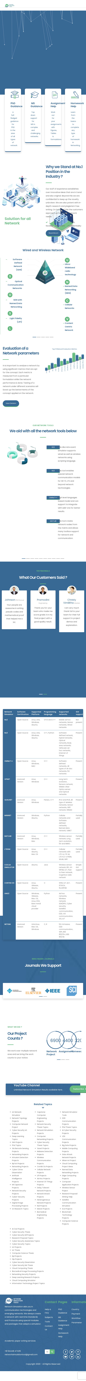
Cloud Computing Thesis (22, 1268)
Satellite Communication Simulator (69, 1203)
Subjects (49, 1317)
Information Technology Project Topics (28, 1283)
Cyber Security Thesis (21, 1232)
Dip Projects (17, 1259)
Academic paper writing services (20, 1340)
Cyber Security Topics (21, 1244)
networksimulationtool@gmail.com (21, 1354)
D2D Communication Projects (69, 1121)
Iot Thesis (16, 1250)
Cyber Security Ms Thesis (22, 1265)
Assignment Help (58, 105)
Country (75, 1309)
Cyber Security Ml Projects (23, 1235)
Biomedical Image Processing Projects (28, 1271)
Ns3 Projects (42, 1206)
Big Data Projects (69, 1145)
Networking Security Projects (24, 1274)
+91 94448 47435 (13, 1351)
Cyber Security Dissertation (23, 1262)
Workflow (76, 1318)
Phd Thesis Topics (69, 1127)
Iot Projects (16, 1247)
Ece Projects (67, 1209)
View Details (11, 403)
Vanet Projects (43, 1148)
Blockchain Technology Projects (67, 1215)
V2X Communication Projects (69, 1139)
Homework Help (77, 105)
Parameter (77, 1322)
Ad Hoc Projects (43, 1178)
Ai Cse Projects (18, 1229)
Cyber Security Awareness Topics (26, 1241)
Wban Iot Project (69, 1160)
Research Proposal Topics (22, 1238)
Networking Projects (20, 1154)
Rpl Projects (17, 1256)
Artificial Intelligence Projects (17, 1178)
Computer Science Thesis (23, 1253)
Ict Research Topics (20, 1209)
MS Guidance (37, 105)
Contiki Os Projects (45, 1166)
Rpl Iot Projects (18, 1163)
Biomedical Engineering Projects (42, 1215)
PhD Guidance (16, 105)
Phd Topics (16, 1145)
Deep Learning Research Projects (25, 1277)
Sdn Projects (17, 1142)
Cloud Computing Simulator (23, 1280)
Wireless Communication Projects (44, 1160)
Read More (53, 233)
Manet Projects (43, 1209)
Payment (76, 1313)
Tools (47, 1321)
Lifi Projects (41, 1175)
